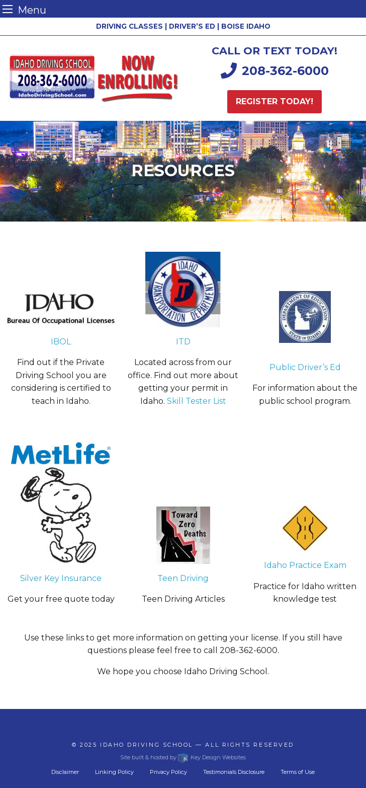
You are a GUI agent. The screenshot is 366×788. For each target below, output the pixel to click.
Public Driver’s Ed (305, 367)
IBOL (61, 341)
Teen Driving (183, 578)
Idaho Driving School (146, 744)
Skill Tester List (196, 401)
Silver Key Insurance (61, 578)
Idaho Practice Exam (305, 565)
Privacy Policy (168, 771)
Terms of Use (298, 771)
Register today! (274, 101)
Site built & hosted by (182, 757)
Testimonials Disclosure (233, 771)
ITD (183, 341)
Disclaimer (65, 771)
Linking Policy (114, 771)
